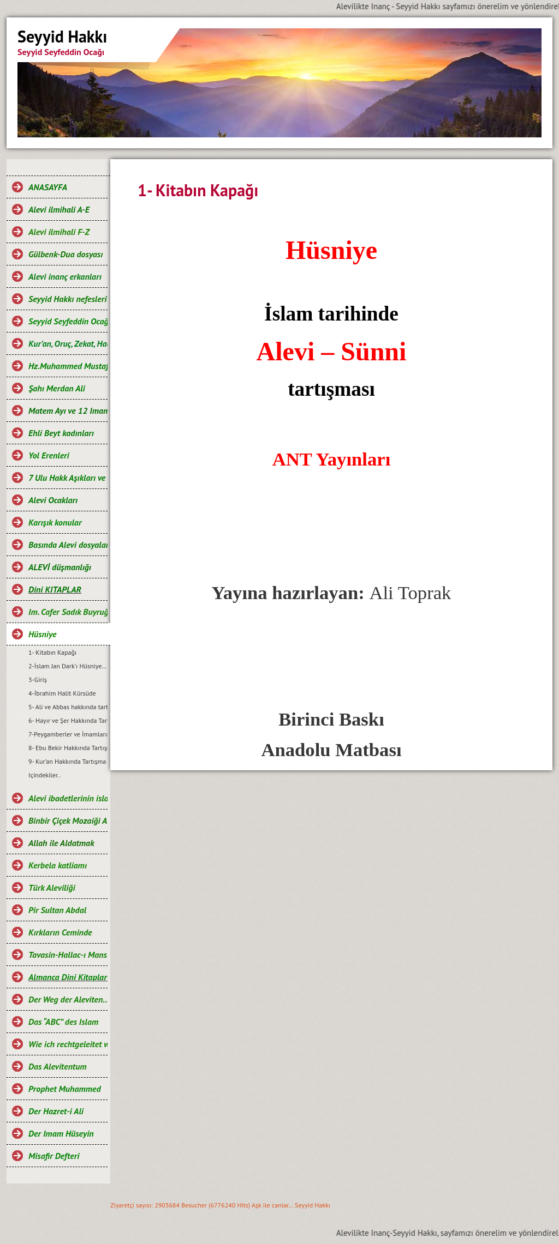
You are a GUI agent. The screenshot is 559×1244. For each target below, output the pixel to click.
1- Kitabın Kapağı (52, 652)
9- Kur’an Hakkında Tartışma (67, 761)
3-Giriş (37, 679)
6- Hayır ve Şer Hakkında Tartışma (68, 720)
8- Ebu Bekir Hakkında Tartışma (68, 748)
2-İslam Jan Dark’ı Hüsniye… (67, 666)
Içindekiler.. (44, 775)
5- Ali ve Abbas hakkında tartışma (68, 707)
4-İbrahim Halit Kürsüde (62, 693)
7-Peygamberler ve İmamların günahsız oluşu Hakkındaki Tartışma (68, 734)
